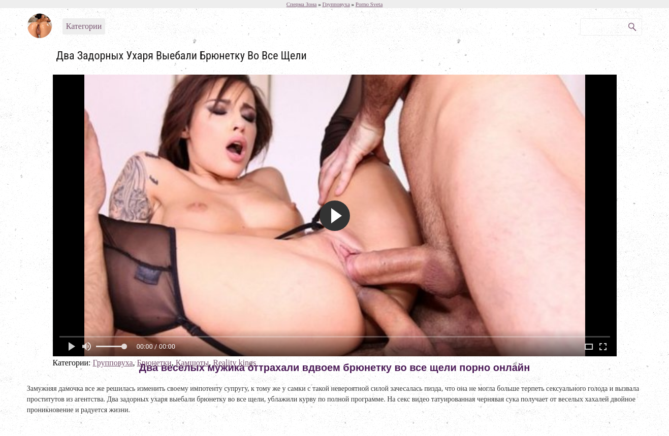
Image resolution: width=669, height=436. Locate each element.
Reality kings (234, 362)
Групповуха (112, 362)
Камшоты (192, 362)
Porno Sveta (369, 4)
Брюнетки (154, 362)
